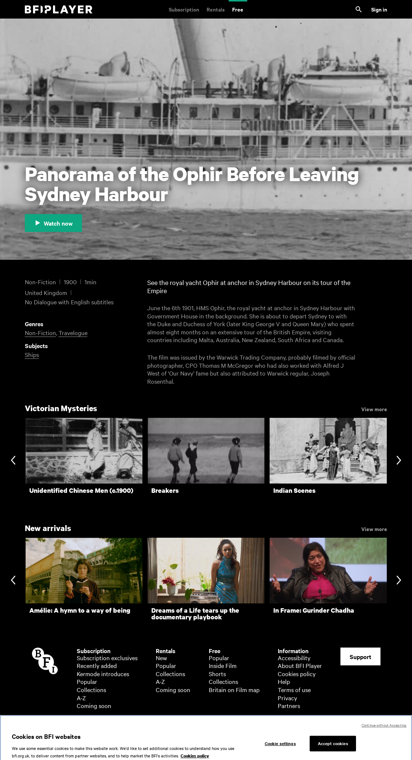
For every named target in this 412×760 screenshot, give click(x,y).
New (161, 657)
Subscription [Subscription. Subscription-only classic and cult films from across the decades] (184, 9)
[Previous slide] (13, 461)
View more (374, 408)
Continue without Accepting (384, 728)
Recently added (97, 665)
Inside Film (223, 665)
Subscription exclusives (107, 657)
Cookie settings (280, 746)
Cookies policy (297, 673)
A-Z (81, 698)
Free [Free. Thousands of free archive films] (237, 9)
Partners (289, 705)
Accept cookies (333, 746)
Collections (91, 689)
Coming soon (94, 705)
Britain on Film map (234, 689)
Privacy (287, 698)
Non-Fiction (40, 332)
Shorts (217, 673)
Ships (32, 354)
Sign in (379, 9)
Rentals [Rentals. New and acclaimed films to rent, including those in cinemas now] (216, 9)
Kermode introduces (103, 673)
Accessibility (294, 657)
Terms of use (294, 689)
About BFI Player (300, 665)
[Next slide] (398, 461)
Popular (87, 681)
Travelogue (73, 332)
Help (284, 681)
